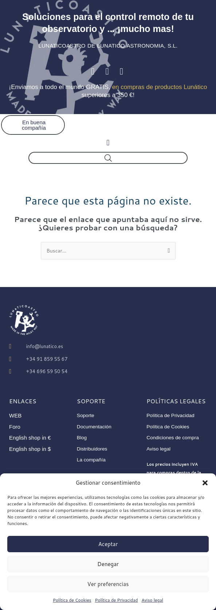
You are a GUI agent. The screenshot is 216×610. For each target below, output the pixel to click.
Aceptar (108, 544)
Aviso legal (152, 600)
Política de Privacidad (116, 600)
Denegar (108, 564)
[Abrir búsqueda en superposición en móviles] (108, 157)
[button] (205, 482)
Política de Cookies (72, 600)
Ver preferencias (108, 584)
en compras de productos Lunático (159, 87)
